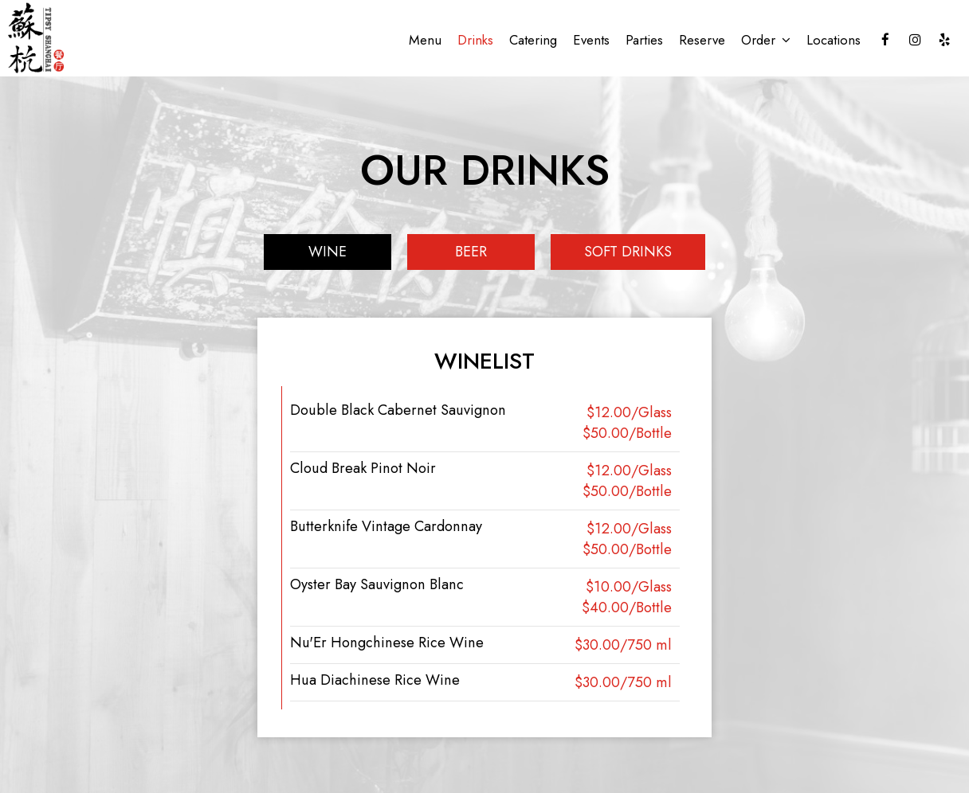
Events (591, 40)
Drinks (475, 40)
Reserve (702, 40)
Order (765, 40)
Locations (833, 40)
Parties (644, 40)
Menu (425, 40)
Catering (533, 40)
